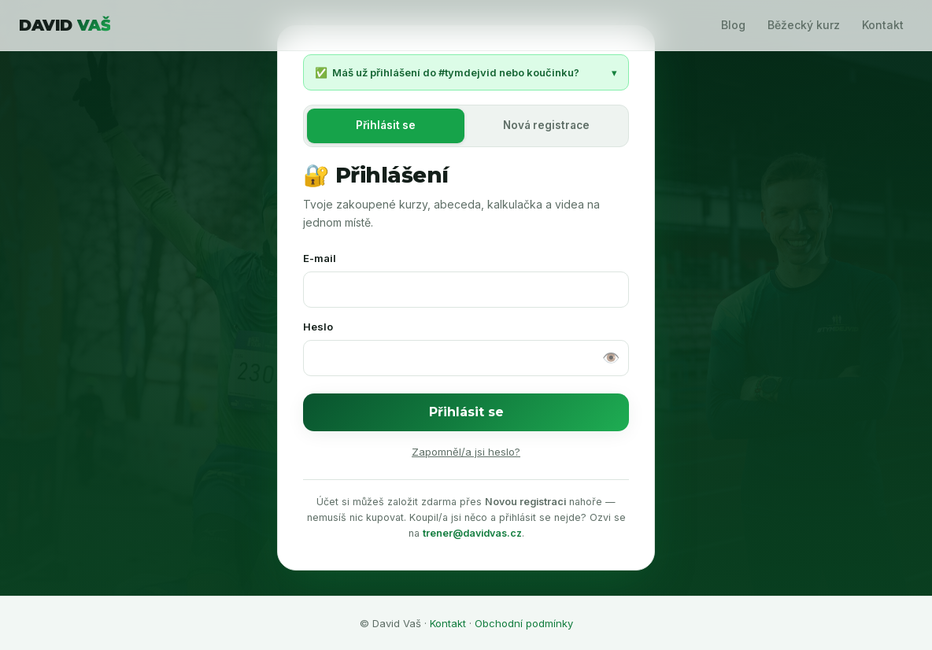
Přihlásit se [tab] (386, 125)
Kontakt (883, 24)
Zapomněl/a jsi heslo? (466, 451)
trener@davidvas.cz (472, 533)
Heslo (318, 326)
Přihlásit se (466, 411)
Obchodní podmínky (524, 623)
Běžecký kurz (803, 24)
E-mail (319, 258)
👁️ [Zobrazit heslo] (610, 357)
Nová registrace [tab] (546, 125)
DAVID (64, 25)
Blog (733, 24)
